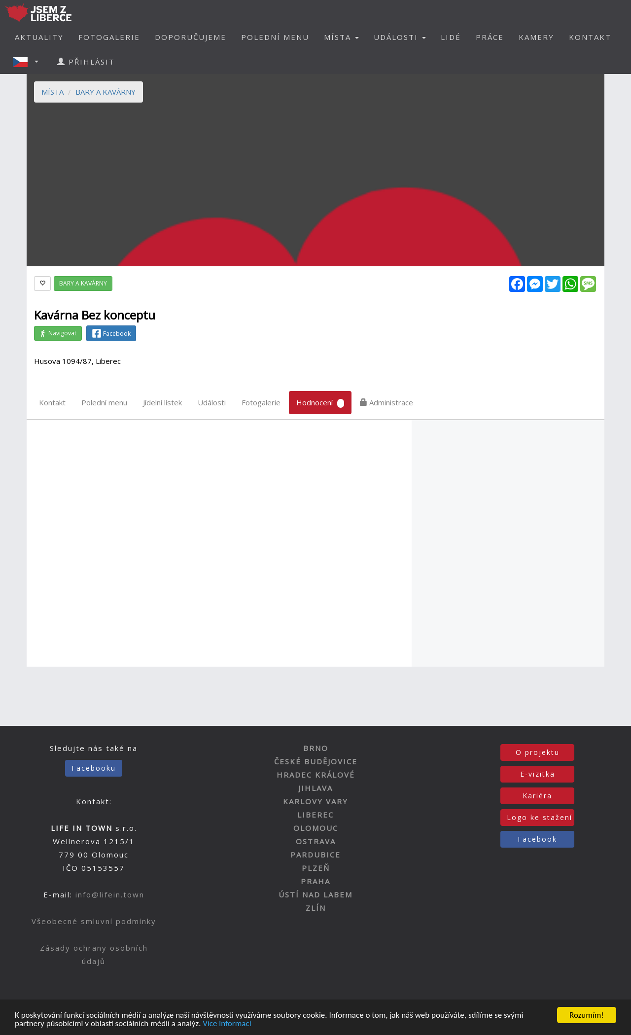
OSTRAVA (316, 841)
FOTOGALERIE (109, 37)
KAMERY (536, 37)
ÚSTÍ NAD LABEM (315, 894)
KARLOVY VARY (315, 801)
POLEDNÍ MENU (275, 37)
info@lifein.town (109, 894)
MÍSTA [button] (341, 37)
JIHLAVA (315, 788)
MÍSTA (52, 92)
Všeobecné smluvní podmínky (94, 921)
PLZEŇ (316, 868)
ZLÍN (316, 908)
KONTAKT (590, 37)
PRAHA (315, 881)
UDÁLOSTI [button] (400, 37)
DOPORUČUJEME (190, 37)
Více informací (227, 1024)
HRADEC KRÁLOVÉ (316, 775)
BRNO (315, 748)
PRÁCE (490, 37)
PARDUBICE (315, 854)
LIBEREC (315, 815)
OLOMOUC (315, 828)
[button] (28, 61)
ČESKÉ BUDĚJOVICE (315, 761)
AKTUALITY (39, 37)
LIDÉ (451, 37)
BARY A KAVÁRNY (105, 92)
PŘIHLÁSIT (86, 62)
